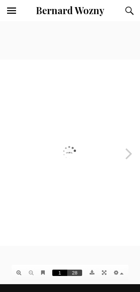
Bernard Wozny (70, 10)
